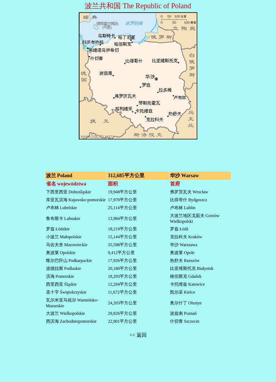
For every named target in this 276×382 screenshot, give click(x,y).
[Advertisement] (138, 151)
